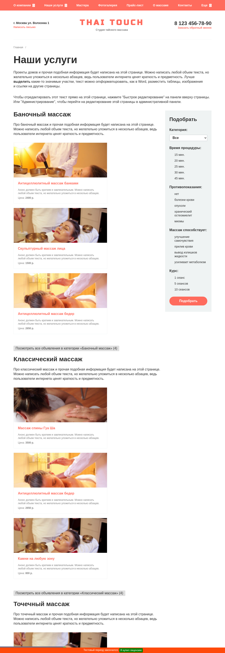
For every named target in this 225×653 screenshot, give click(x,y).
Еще (204, 5)
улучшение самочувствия (183, 238)
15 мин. (179, 154)
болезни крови (184, 199)
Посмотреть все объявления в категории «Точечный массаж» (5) (66, 476)
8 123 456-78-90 (193, 23)
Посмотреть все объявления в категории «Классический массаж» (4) (69, 354)
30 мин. (179, 172)
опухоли (180, 205)
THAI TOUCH (112, 23)
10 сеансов (182, 289)
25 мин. (179, 166)
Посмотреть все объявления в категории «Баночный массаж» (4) (66, 229)
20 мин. (179, 160)
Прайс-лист (135, 5)
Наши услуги (53, 5)
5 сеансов (181, 283)
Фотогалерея (107, 5)
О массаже (161, 5)
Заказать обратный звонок (195, 27)
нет (176, 194)
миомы (179, 221)
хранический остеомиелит (183, 213)
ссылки (21, 86)
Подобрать (188, 301)
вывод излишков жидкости (185, 254)
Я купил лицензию (131, 650)
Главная (18, 47)
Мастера (82, 5)
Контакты (185, 5)
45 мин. (179, 178)
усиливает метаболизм (190, 262)
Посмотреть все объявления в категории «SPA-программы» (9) (65, 601)
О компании (22, 5)
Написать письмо (24, 27)
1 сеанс (179, 277)
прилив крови (183, 246)
